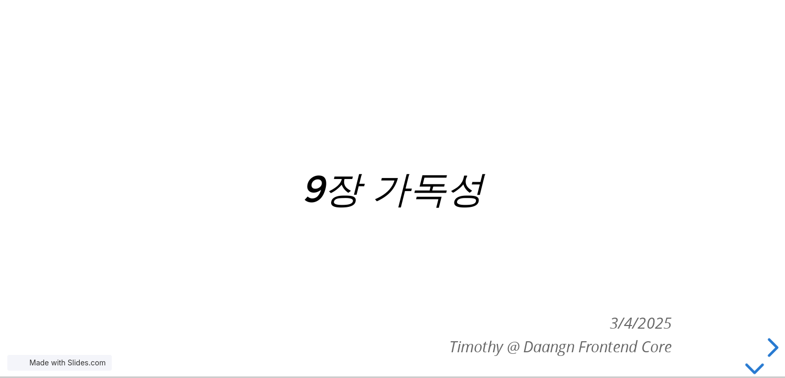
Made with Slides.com (67, 362)
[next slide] (771, 347)
